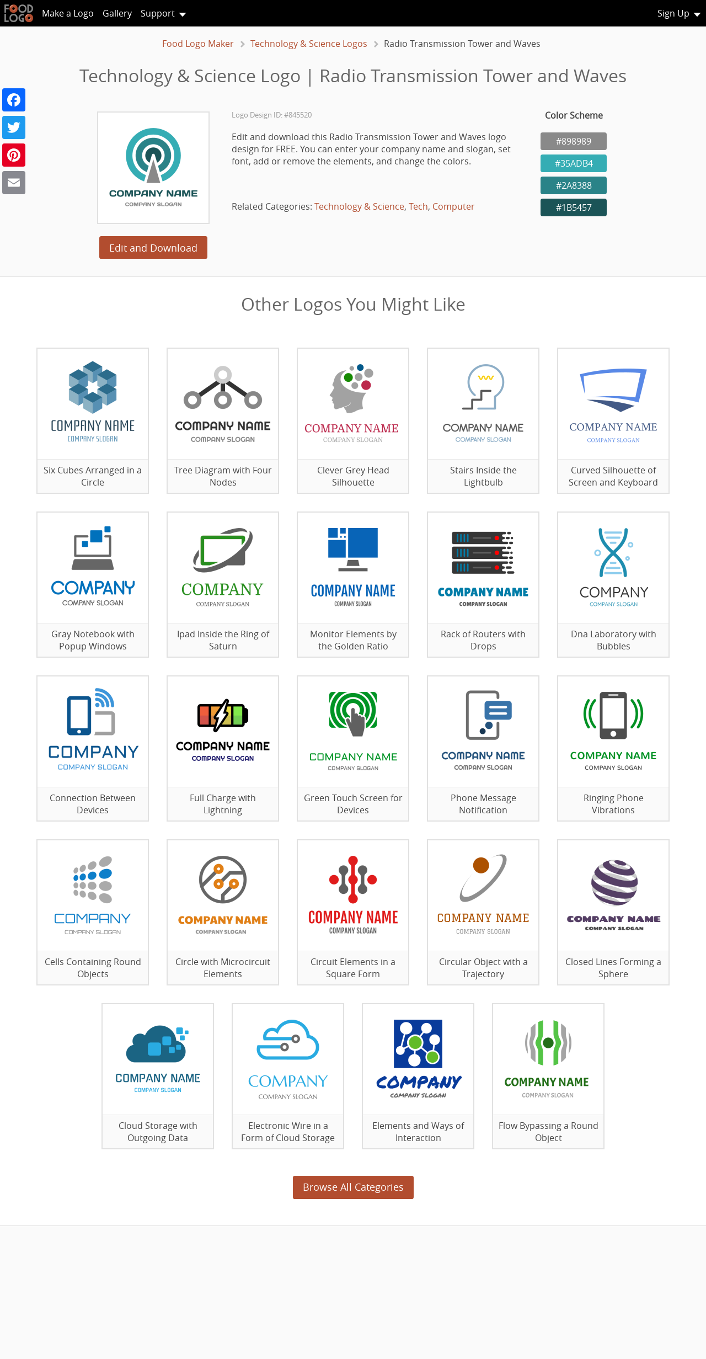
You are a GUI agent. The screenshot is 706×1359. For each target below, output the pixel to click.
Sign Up (673, 13)
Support (158, 13)
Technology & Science (359, 206)
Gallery (117, 13)
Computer (453, 206)
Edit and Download (153, 247)
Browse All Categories (353, 1186)
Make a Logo (68, 13)
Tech (418, 206)
